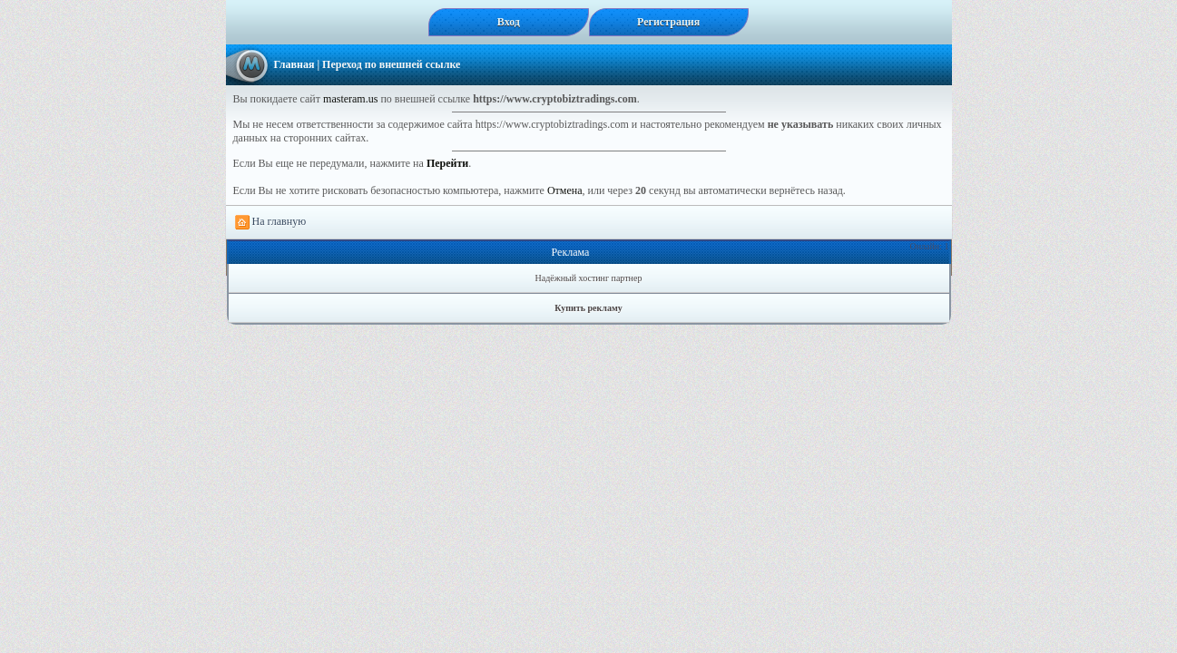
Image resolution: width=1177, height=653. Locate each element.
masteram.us (350, 99)
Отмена (565, 190)
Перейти (447, 163)
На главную (271, 222)
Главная (294, 64)
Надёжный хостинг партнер (588, 278)
